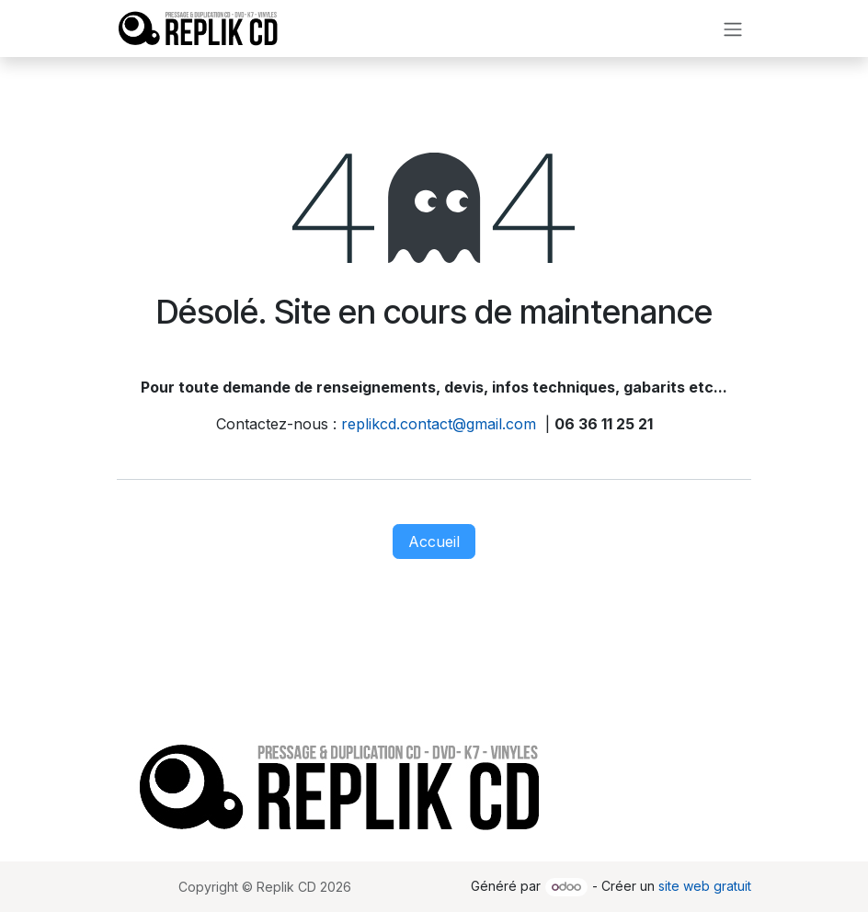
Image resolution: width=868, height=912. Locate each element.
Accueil (434, 541)
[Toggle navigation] (732, 28)
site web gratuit (704, 886)
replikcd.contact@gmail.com (438, 424)
